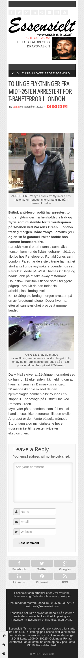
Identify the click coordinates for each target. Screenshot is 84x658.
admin (16, 106)
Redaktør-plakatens (44, 596)
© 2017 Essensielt (42, 654)
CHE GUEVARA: (38, 38)
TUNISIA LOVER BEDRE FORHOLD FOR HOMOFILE (46, 75)
